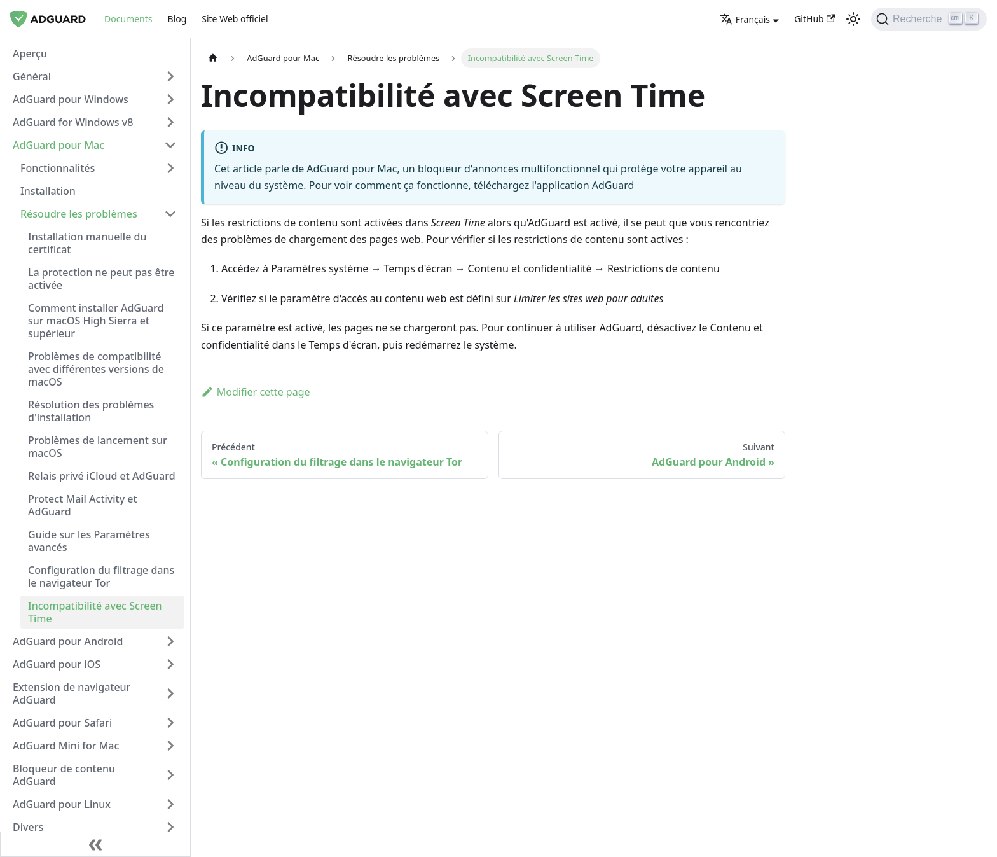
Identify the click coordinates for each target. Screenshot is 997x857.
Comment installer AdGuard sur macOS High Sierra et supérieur (96, 320)
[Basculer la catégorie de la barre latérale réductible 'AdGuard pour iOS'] (170, 664)
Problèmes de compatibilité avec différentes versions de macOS (96, 369)
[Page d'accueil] (213, 58)
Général (32, 76)
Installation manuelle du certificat (87, 243)
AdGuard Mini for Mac (66, 746)
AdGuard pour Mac (58, 145)
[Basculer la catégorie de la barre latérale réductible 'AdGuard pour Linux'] (170, 804)
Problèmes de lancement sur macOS (97, 446)
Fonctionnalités (57, 168)
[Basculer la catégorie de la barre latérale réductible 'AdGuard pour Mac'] (170, 145)
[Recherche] (929, 19)
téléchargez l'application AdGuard (554, 185)
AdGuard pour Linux (62, 804)
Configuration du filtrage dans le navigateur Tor (101, 576)
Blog (176, 19)
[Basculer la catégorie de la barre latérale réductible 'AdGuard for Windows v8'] (170, 122)
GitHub (814, 19)
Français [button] (745, 19)
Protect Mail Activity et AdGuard (82, 505)
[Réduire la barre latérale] (95, 844)
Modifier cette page (255, 392)
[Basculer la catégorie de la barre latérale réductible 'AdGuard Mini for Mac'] (170, 745)
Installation (48, 191)
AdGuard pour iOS (56, 664)
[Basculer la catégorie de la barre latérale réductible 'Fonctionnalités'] (170, 168)
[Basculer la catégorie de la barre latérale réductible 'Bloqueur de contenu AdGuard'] (170, 774)
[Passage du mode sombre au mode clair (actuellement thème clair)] (853, 19)
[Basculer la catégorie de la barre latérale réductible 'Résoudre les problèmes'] (170, 214)
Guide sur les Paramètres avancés (89, 540)
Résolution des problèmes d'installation (91, 411)
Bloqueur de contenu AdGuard (64, 775)
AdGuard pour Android (68, 641)
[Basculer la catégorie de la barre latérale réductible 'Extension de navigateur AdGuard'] (170, 693)
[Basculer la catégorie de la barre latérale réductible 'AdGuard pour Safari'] (170, 723)
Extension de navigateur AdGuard (71, 693)
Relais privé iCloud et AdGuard (101, 476)
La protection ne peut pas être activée (101, 278)
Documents (128, 19)
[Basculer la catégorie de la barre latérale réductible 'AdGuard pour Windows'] (170, 99)
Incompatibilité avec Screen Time (95, 612)
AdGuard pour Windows (70, 99)
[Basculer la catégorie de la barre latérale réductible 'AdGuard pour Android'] (170, 641)
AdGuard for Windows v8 (73, 122)
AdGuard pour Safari (62, 723)
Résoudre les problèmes (78, 214)
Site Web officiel (235, 19)
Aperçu (30, 53)
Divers (28, 827)
